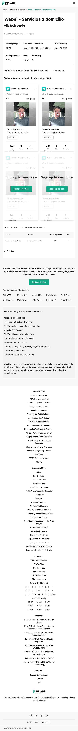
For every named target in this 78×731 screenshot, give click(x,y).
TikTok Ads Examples (39, 560)
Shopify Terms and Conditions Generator (39, 441)
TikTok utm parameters (39, 399)
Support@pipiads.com (39, 675)
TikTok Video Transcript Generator (39, 491)
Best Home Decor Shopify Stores (39, 550)
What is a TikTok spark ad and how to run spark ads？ (39, 653)
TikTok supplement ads (14, 350)
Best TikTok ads (39, 572)
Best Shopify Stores (39, 531)
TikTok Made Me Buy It (39, 527)
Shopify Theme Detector (38, 407)
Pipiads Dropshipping (39, 517)
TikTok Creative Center (39, 487)
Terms (36, 722)
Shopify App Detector (39, 410)
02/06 (39, 602)
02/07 (30, 602)
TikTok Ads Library (39, 483)
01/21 (30, 606)
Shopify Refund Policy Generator (39, 437)
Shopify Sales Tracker (39, 395)
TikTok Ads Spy (39, 476)
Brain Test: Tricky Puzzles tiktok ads (68, 300)
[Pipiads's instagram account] (47, 715)
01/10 (47, 606)
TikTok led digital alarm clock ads (19, 354)
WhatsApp (39, 679)
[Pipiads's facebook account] (31, 715)
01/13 (39, 606)
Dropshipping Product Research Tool (39, 514)
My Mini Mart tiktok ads (39, 295)
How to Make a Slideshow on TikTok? (39, 658)
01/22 (47, 602)
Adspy (39, 472)
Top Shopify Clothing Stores (39, 543)
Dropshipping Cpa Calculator (39, 418)
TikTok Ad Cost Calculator (39, 422)
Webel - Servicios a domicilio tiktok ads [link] (41, 10)
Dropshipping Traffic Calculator (39, 414)
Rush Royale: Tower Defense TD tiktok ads (68, 295)
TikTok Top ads (39, 568)
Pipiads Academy (39, 579)
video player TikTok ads (14, 318)
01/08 (39, 609)
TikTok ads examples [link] (17, 10)
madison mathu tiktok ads (10, 300)
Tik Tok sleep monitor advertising (19, 338)
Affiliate (39, 462)
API (39, 683)
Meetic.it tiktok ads (24, 295)
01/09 (30, 609)
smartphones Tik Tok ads (15, 342)
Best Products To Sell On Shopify (39, 546)
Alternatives (39, 495)
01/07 (47, 609)
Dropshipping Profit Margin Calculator (39, 429)
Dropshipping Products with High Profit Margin (39, 522)
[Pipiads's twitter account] (36, 715)
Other (52, 594)
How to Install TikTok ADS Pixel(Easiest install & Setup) (39, 663)
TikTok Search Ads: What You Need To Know (39, 621)
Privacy (29, 722)
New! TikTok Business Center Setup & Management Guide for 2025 (39, 627)
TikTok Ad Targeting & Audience (39, 403)
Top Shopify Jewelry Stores (39, 539)
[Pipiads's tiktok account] (41, 715)
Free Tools (39, 454)
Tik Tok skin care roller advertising (19, 334)
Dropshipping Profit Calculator (39, 425)
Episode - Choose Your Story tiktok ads (53, 300)
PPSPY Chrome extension (39, 458)
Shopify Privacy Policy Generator (39, 433)
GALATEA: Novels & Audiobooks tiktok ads (10, 295)
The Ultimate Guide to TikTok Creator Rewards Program (39, 634)
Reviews (39, 499)
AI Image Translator (39, 502)
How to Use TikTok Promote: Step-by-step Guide (39, 640)
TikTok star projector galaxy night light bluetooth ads (27, 346)
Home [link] (5, 10)
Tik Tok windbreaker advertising (18, 322)
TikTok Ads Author (39, 575)
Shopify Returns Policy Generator (39, 447)
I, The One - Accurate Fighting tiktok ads (39, 300)
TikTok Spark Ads (39, 480)
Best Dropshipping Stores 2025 (39, 510)
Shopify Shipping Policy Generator (39, 451)
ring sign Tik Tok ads (13, 330)
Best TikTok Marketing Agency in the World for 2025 (39, 646)
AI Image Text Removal (39, 506)
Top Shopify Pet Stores (39, 535)
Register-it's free (21, 189)
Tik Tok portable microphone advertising (22, 326)
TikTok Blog (39, 564)
